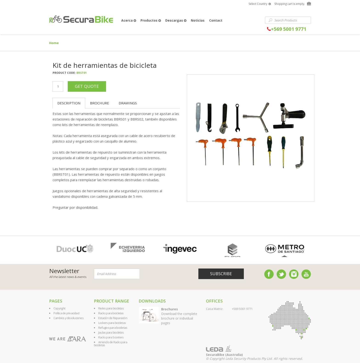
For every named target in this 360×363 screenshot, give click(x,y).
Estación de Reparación (112, 318)
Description (68, 103)
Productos (151, 20)
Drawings (128, 103)
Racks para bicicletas (111, 313)
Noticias (198, 20)
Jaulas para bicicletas (111, 332)
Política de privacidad (66, 313)
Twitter (281, 274)
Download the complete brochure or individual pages (179, 316)
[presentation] (167, 274)
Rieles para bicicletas (111, 308)
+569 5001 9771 (286, 29)
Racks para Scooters (111, 337)
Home (54, 43)
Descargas (175, 20)
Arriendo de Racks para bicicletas (110, 343)
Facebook (269, 274)
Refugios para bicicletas (112, 328)
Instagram (293, 274)
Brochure (99, 103)
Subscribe (221, 273)
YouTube (306, 274)
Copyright (59, 308)
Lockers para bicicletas (112, 323)
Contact (215, 20)
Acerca (128, 20)
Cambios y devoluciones (68, 318)
